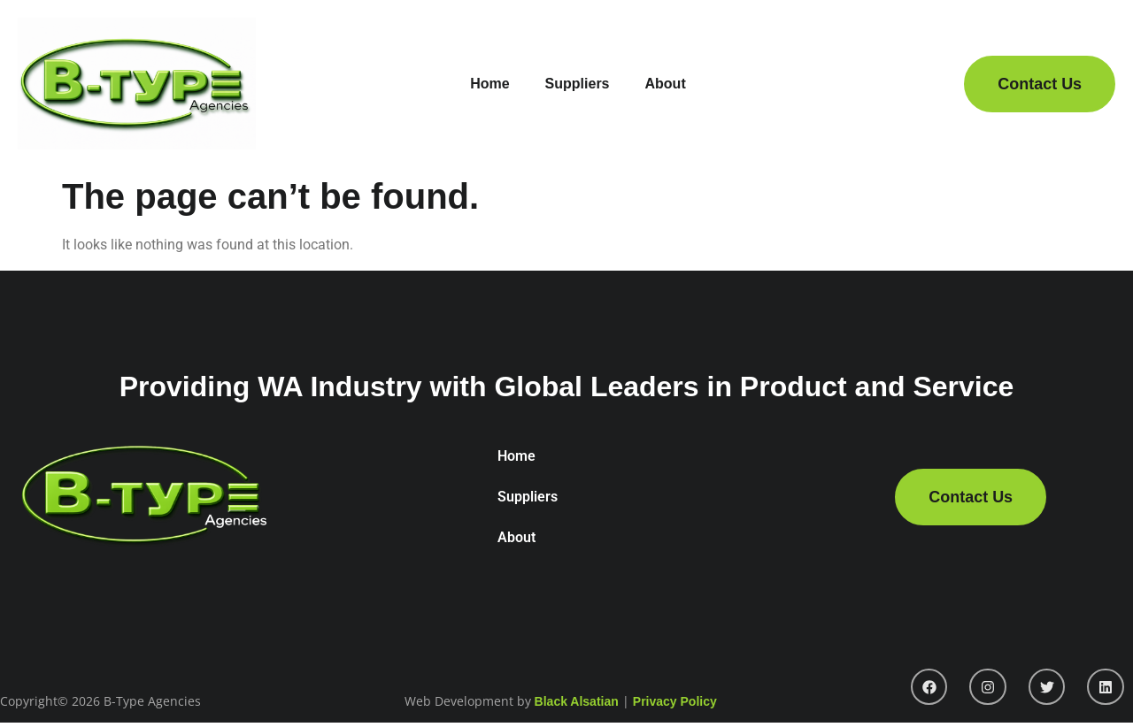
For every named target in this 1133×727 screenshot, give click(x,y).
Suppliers (577, 83)
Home (489, 83)
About (665, 83)
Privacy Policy (675, 701)
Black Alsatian (577, 701)
